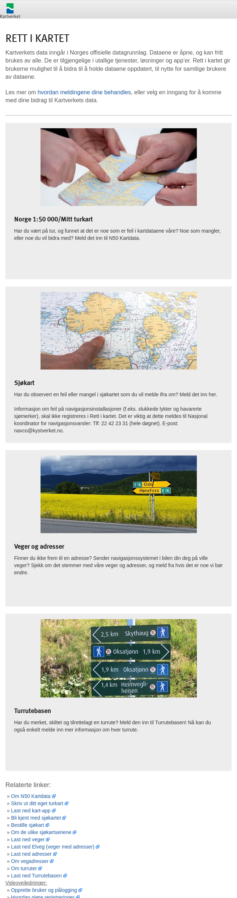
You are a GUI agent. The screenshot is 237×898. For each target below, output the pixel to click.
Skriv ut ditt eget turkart (37, 803)
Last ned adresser (31, 854)
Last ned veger (28, 839)
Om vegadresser (29, 861)
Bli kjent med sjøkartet (36, 818)
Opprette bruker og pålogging (44, 890)
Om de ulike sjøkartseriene (41, 832)
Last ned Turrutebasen (36, 875)
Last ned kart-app (31, 810)
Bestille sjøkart (27, 825)
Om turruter (24, 868)
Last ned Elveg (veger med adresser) (52, 847)
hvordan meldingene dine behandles (84, 92)
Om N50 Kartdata (31, 796)
